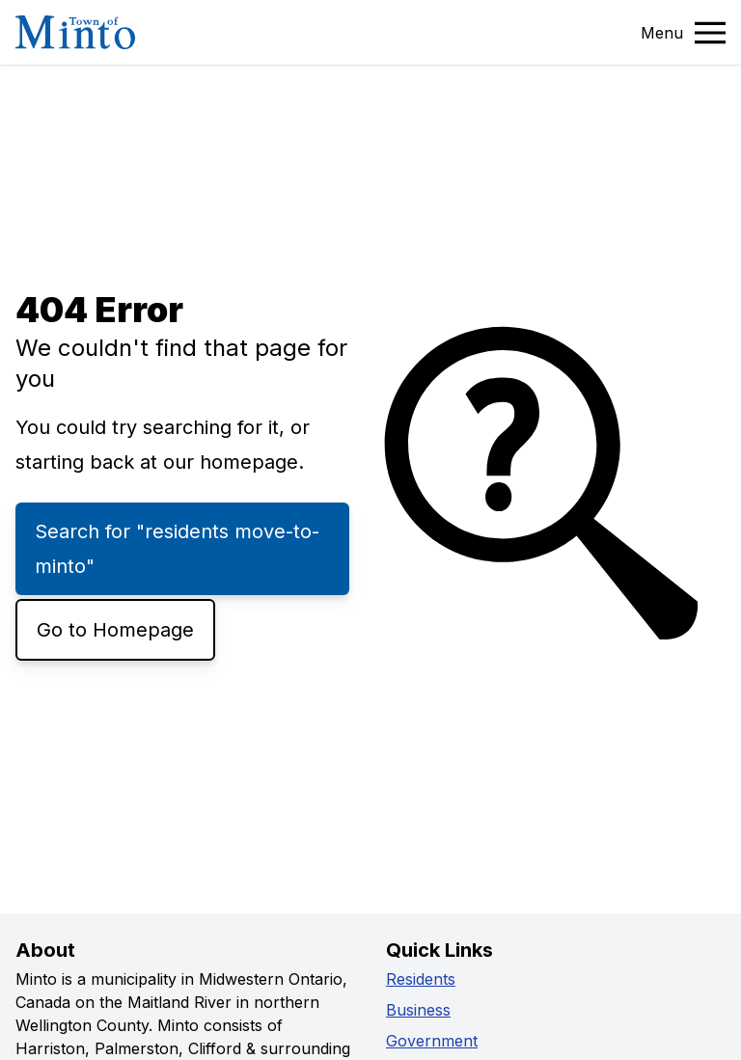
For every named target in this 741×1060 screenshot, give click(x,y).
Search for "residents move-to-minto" (177, 549)
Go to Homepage (115, 629)
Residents (420, 979)
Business (418, 1009)
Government (432, 1040)
